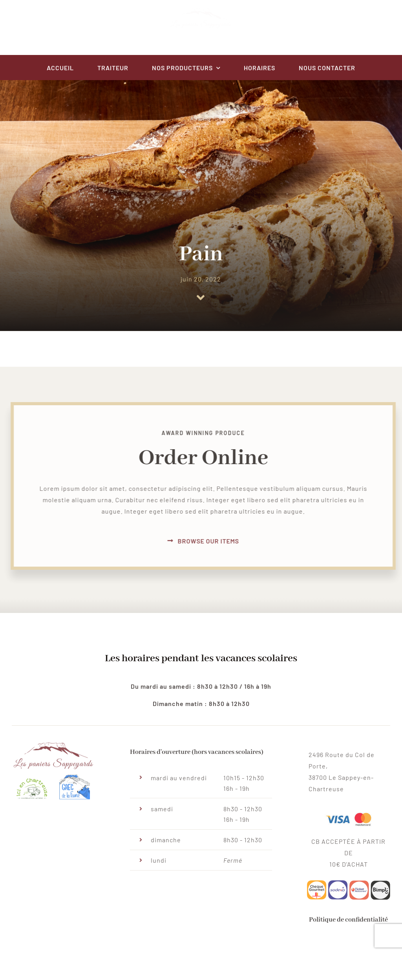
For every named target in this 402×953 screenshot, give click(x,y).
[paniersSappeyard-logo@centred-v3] (201, 15)
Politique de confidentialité (348, 923)
